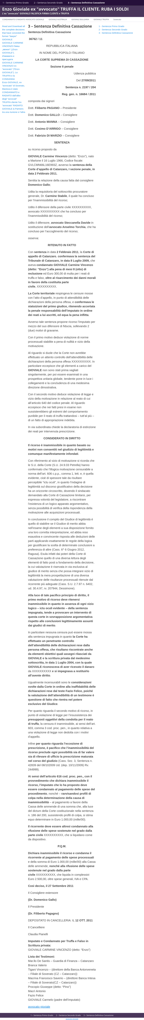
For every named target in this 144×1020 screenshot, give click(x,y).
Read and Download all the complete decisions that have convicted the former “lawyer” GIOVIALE (13, 33)
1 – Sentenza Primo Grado (16, 2)
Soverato (117, 19)
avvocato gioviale (39, 1006)
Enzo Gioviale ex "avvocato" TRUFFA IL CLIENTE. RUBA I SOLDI (65, 9)
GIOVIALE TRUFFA (101, 19)
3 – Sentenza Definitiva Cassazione (86, 2)
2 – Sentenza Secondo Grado (48, 2)
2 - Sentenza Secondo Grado (113, 29)
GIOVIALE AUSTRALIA (58, 19)
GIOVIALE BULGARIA (80, 19)
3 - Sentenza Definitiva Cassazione (116, 33)
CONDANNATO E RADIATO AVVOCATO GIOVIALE (23, 19)
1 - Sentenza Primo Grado (111, 26)
